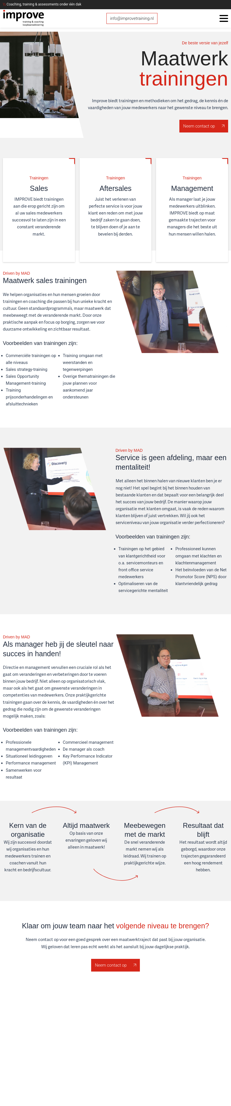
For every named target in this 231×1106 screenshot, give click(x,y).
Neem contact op (203, 126)
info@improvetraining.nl (132, 18)
